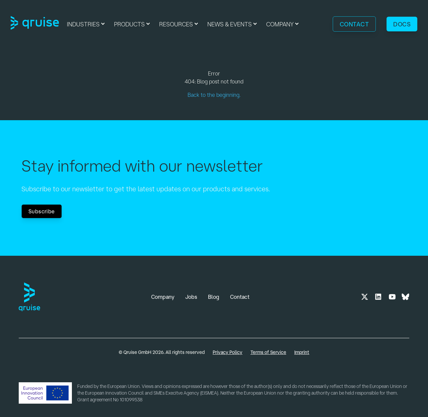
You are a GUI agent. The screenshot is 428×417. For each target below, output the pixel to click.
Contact (354, 24)
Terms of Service (268, 352)
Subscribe (41, 211)
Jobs (191, 297)
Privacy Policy (227, 352)
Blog (213, 297)
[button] (86, 24)
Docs (402, 24)
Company (163, 297)
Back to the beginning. (214, 95)
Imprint (301, 352)
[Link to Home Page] (35, 24)
